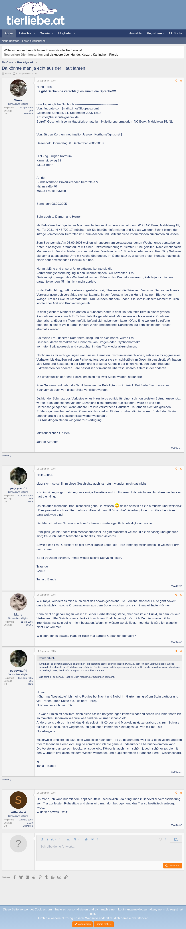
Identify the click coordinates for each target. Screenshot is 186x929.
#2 (181, 469)
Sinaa (8, 73)
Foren (9, 33)
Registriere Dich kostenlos (23, 54)
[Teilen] (176, 81)
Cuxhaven (28, 826)
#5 (181, 793)
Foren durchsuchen (34, 40)
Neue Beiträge (10, 40)
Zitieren (178, 448)
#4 (181, 651)
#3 (181, 595)
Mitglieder (65, 33)
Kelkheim (28, 113)
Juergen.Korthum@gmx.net (101, 134)
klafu (30, 501)
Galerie (45, 33)
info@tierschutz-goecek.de (60, 117)
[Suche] (175, 33)
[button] (34, 33)
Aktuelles (25, 33)
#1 (181, 80)
